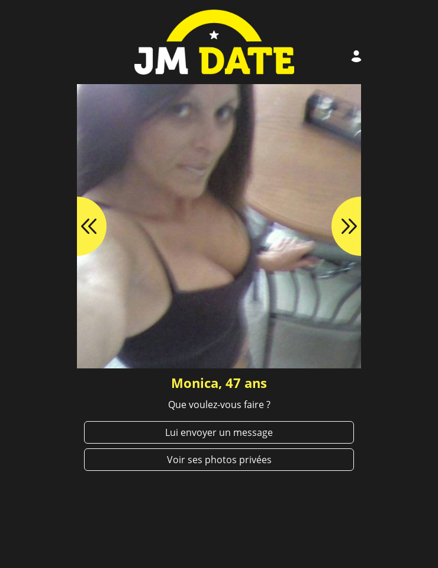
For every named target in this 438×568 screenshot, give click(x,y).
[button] (77, 226)
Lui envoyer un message (219, 432)
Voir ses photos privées (219, 459)
